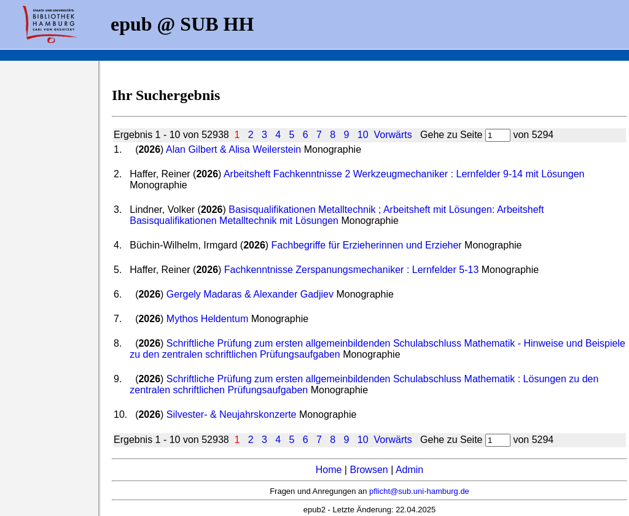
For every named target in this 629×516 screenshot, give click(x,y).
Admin (409, 469)
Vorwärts (393, 134)
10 (363, 134)
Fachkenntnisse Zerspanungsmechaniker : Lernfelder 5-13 (351, 269)
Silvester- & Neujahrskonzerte (231, 414)
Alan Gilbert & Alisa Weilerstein (233, 149)
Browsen (369, 469)
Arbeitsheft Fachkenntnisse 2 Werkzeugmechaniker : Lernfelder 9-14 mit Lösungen (404, 174)
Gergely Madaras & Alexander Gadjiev (250, 294)
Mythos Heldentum (207, 319)
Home (329, 469)
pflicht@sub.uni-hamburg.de (419, 491)
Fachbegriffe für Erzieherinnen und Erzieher (367, 245)
